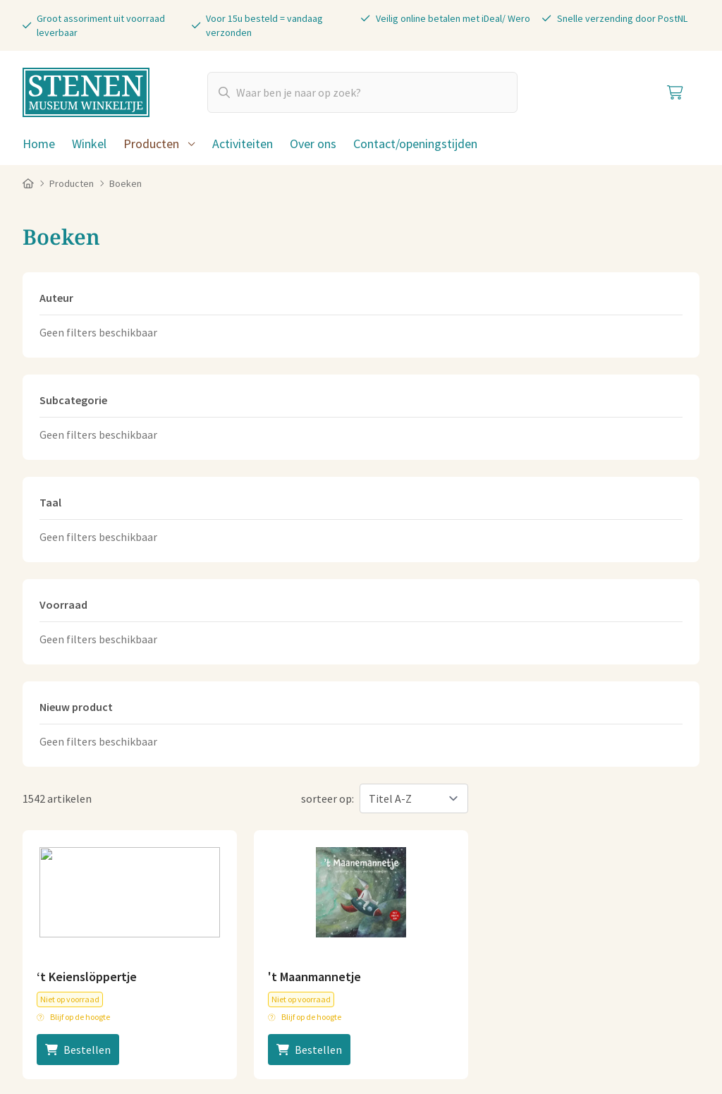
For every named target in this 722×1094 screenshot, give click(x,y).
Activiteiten (242, 143)
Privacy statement (239, 1029)
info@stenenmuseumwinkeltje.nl (273, 806)
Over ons (313, 143)
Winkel (89, 143)
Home (39, 143)
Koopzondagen (584, 891)
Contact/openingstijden (415, 143)
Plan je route (403, 896)
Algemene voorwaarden (80, 1029)
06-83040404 (227, 829)
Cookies (166, 1029)
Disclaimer (319, 1029)
